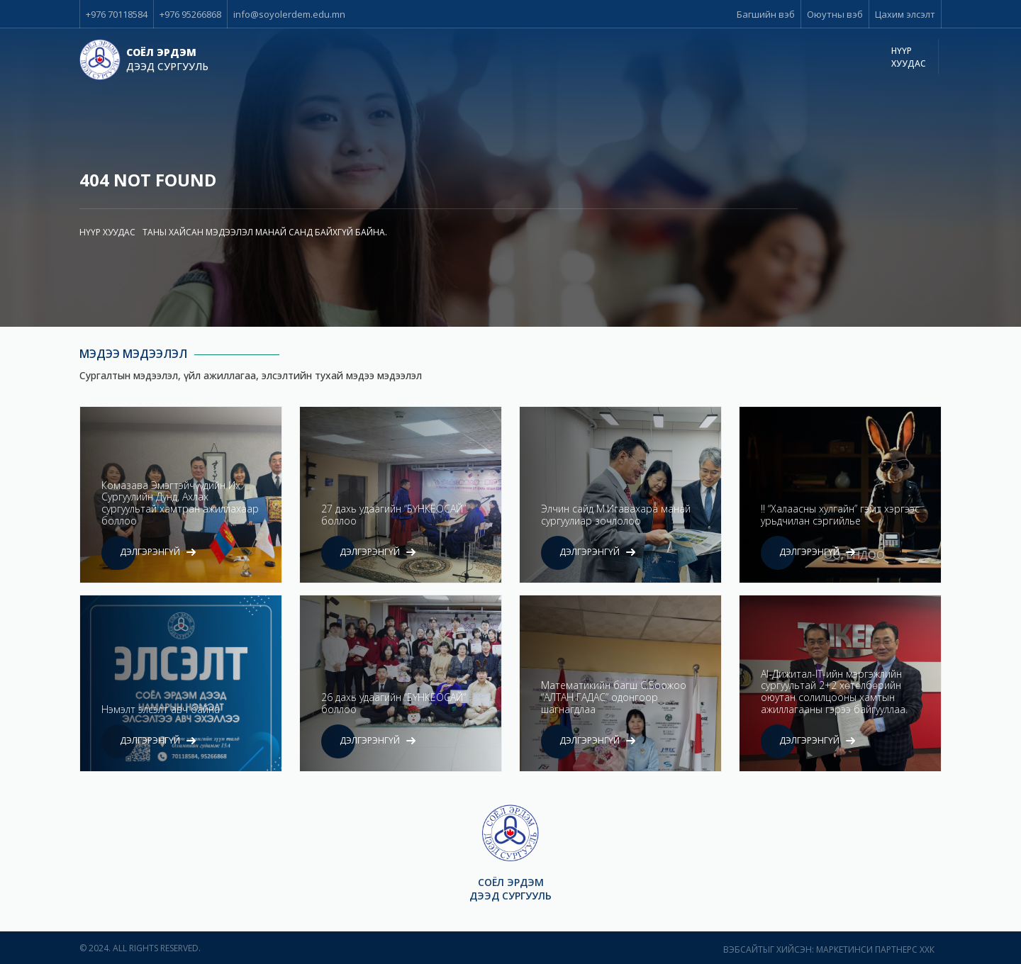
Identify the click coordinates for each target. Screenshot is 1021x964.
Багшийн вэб (766, 14)
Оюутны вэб (835, 14)
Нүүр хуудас (908, 57)
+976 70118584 (116, 14)
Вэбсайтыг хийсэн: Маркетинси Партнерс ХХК (828, 949)
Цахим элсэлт (905, 14)
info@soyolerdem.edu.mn (289, 14)
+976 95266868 (190, 14)
